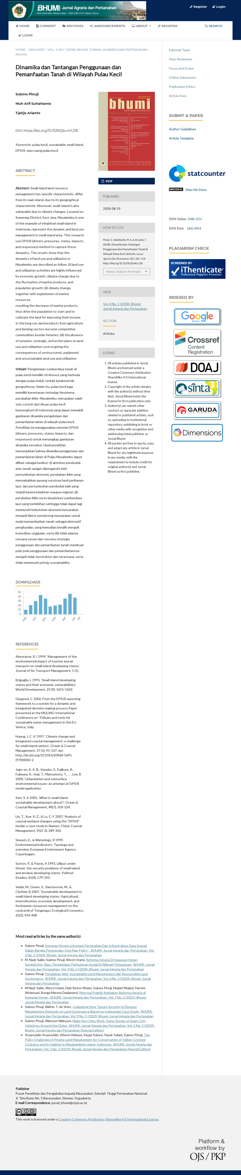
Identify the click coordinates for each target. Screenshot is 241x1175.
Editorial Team (179, 50)
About (140, 26)
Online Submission (182, 77)
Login (26, 35)
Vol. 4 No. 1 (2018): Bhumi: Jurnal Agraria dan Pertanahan (98, 49)
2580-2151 (195, 219)
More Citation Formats (123, 271)
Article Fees (178, 96)
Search (213, 26)
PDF (108, 181)
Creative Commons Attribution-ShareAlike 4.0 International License (108, 1119)
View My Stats (196, 190)
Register (167, 26)
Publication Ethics (182, 87)
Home (22, 26)
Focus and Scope (181, 68)
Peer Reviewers (180, 59)
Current (46, 26)
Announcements (107, 26)
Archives (73, 26)
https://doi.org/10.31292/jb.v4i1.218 (51, 130)
